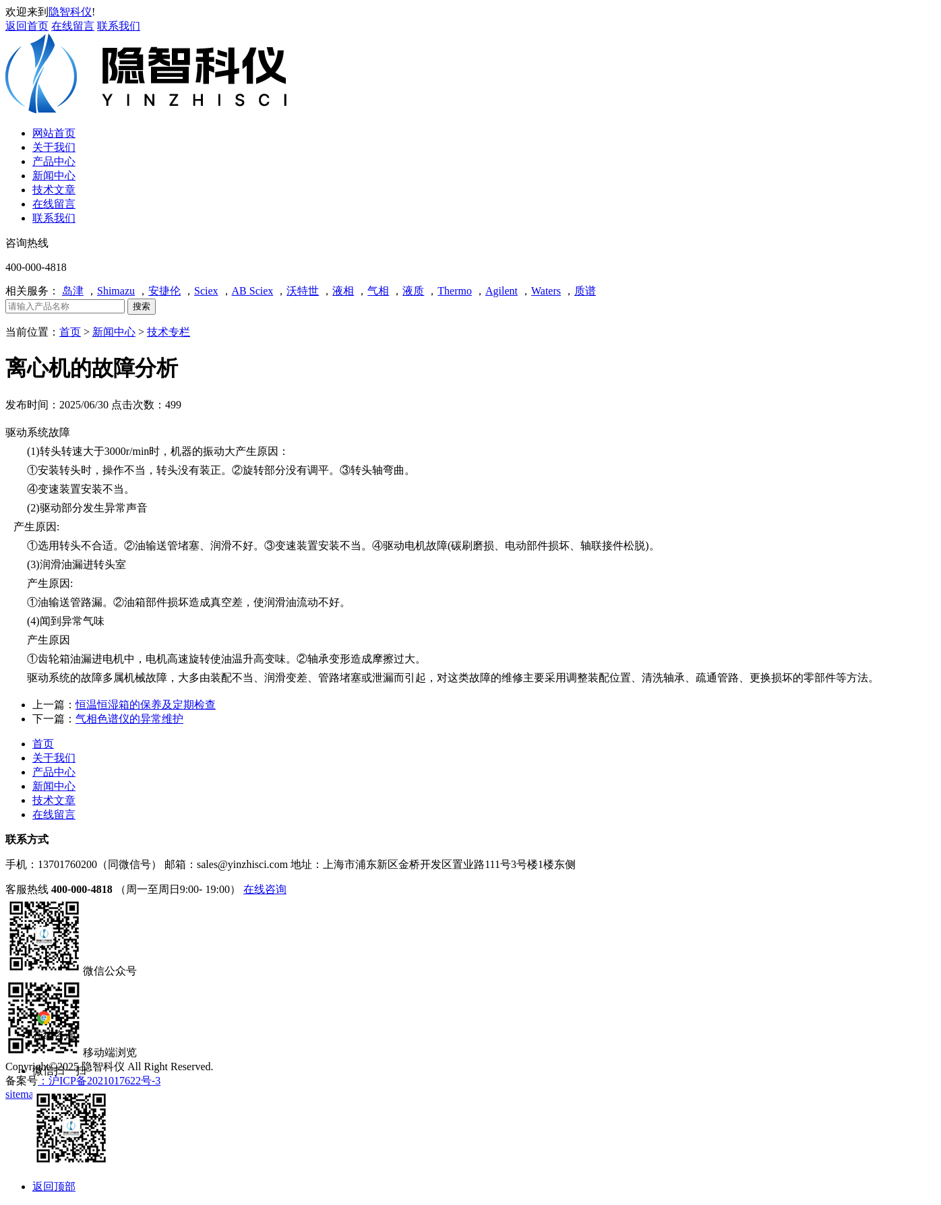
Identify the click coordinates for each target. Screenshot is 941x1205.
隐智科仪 (70, 12)
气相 (378, 291)
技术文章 (53, 800)
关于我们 (53, 758)
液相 (343, 291)
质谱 (585, 291)
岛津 (73, 291)
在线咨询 (264, 889)
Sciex (206, 291)
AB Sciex (253, 291)
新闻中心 (113, 332)
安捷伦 (164, 291)
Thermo (454, 291)
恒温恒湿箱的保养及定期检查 (145, 704)
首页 (70, 332)
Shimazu (116, 291)
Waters (546, 291)
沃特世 (302, 291)
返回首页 (27, 26)
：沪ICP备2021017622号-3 (99, 1080)
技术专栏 (168, 332)
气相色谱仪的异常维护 (129, 718)
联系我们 (118, 26)
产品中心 (53, 772)
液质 (413, 291)
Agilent (501, 291)
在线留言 (72, 26)
